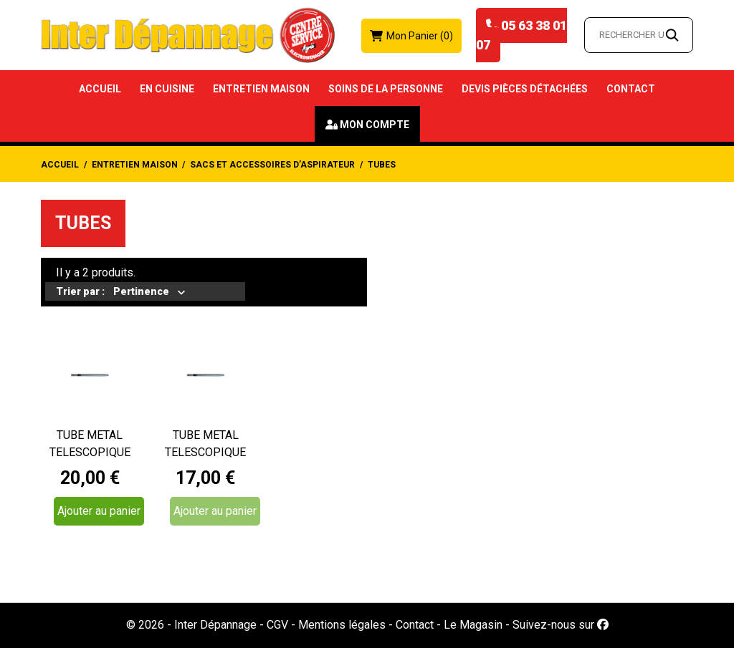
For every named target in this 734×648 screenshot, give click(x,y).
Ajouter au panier (98, 511)
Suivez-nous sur (561, 625)
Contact (630, 89)
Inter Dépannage (215, 625)
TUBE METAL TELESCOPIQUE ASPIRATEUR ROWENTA (89, 444)
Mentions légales (342, 625)
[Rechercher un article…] (638, 35)
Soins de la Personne (385, 89)
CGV (277, 625)
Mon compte (374, 124)
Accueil (100, 89)
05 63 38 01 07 (521, 35)
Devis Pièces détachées (525, 89)
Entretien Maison (261, 89)
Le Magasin (473, 625)
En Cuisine (167, 89)
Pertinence (142, 293)
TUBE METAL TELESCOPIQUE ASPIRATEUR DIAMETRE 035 (205, 444)
